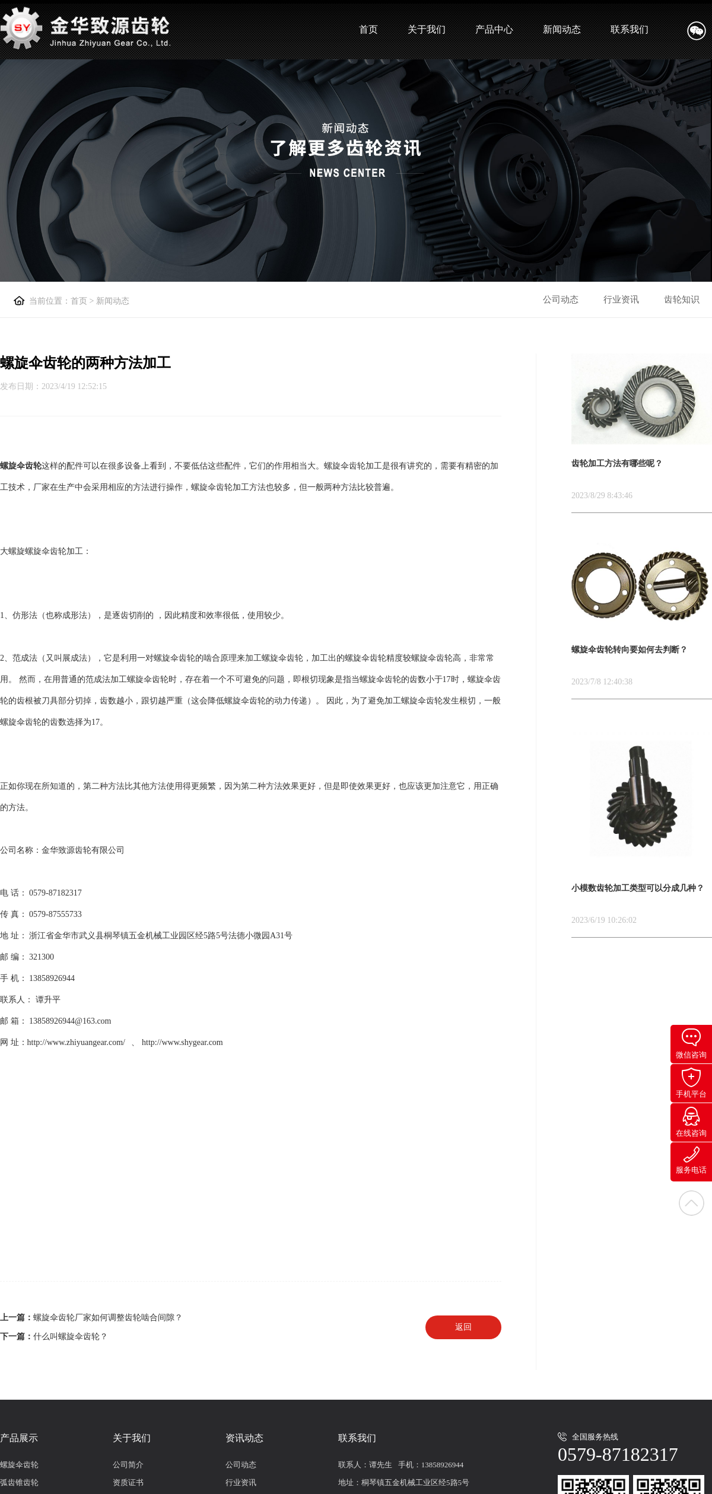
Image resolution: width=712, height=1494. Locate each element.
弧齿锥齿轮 (19, 1482)
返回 (463, 1327)
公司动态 (560, 299)
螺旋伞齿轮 (19, 1464)
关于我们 (427, 29)
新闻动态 (562, 29)
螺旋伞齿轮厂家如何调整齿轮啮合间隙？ (108, 1317)
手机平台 (691, 1083)
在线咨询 (691, 1122)
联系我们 (630, 29)
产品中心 (494, 29)
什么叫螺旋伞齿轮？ (70, 1336)
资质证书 (128, 1482)
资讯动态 (244, 1438)
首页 (368, 29)
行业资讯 (621, 299)
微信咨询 (691, 1043)
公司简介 (128, 1464)
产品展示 (19, 1438)
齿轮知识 (682, 299)
